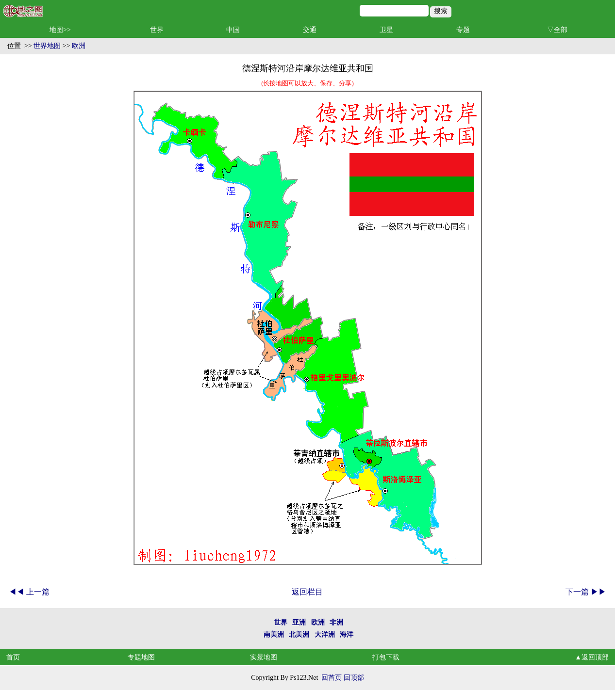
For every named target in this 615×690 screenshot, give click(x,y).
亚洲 (299, 622)
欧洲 (78, 45)
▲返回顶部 (592, 657)
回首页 (331, 677)
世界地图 (47, 45)
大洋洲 (325, 634)
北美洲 (299, 634)
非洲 (336, 622)
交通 (309, 29)
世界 (157, 29)
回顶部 (354, 677)
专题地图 (141, 657)
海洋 (346, 634)
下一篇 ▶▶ (585, 592)
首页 (13, 657)
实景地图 (263, 657)
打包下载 (385, 657)
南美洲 (274, 634)
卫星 (386, 29)
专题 (463, 29)
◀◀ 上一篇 (29, 592)
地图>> (60, 29)
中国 (233, 29)
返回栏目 (307, 592)
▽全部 (557, 29)
